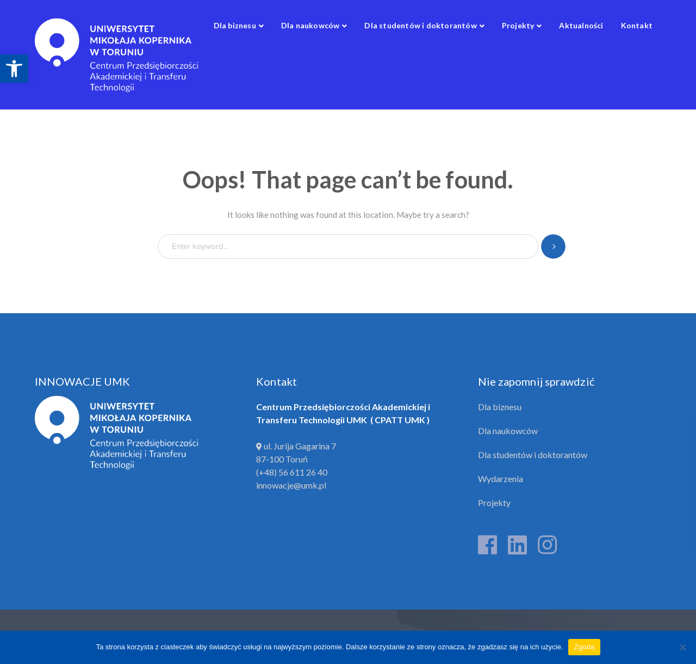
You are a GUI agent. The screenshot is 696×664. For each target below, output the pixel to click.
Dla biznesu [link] (499, 406)
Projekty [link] (494, 502)
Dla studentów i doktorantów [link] (532, 454)
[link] (14, 68)
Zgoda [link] (584, 647)
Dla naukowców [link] (508, 430)
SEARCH (553, 246)
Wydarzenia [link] (500, 478)
